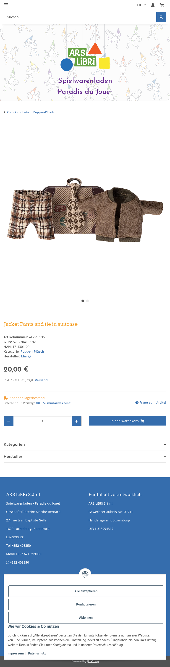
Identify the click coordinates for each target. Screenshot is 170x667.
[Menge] (42, 421)
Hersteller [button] (13, 456)
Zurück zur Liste (18, 112)
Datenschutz (37, 653)
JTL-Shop (93, 661)
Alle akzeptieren (85, 591)
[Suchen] (161, 17)
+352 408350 (21, 545)
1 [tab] (82, 301)
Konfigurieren (86, 604)
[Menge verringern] (8, 421)
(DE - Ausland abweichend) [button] (53, 403)
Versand (41, 380)
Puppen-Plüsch (32, 351)
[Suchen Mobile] (80, 17)
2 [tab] (87, 301)
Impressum (16, 653)
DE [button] (139, 5)
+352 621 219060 (28, 554)
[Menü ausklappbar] (6, 3)
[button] (153, 5)
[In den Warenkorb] (7, 126)
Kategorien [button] (14, 444)
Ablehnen (86, 617)
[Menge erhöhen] (76, 421)
